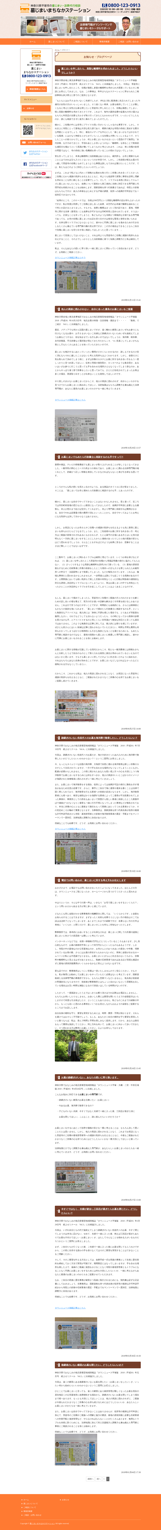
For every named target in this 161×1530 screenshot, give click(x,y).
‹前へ (98, 1479)
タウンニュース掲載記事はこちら (70, 400)
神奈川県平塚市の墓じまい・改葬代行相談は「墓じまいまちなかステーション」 (55, 8)
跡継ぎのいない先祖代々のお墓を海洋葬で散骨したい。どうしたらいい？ (99, 738)
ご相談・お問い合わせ (128, 42)
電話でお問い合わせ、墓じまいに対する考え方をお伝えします (93, 880)
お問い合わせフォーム (37, 142)
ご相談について (80, 42)
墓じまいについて (56, 42)
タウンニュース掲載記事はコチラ (70, 258)
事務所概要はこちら (37, 89)
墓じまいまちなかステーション (42, 1524)
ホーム (32, 42)
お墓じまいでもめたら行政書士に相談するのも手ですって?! (92, 457)
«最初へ (90, 1479)
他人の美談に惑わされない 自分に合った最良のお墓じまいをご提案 (97, 309)
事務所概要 (104, 42)
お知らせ (30, 108)
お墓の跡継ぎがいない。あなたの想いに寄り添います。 (90, 1077)
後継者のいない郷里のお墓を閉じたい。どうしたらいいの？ (92, 1365)
